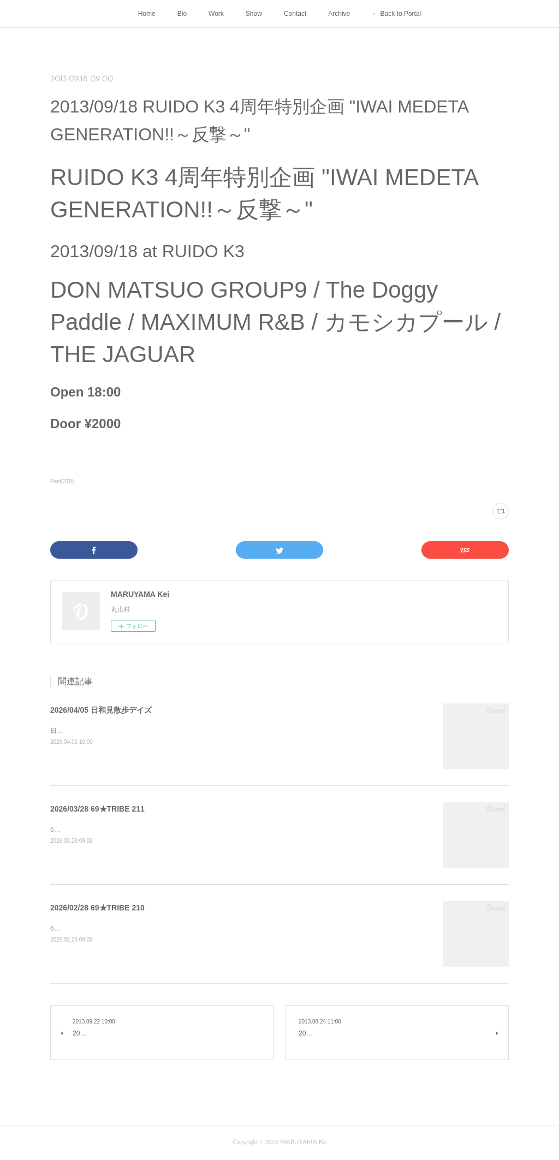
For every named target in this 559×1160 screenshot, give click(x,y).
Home (147, 13)
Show (254, 13)
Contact (295, 13)
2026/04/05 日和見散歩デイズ (101, 710)
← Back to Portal (396, 13)
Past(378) (62, 481)
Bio (182, 13)
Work (216, 13)
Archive (339, 13)
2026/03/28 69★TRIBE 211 (97, 808)
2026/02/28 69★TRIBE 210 (97, 907)
